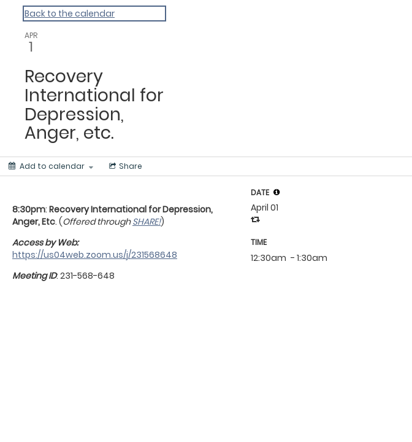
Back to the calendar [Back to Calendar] (70, 13)
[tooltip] (276, 192)
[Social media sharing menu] (124, 166)
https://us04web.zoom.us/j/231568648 (94, 255)
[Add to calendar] (51, 166)
